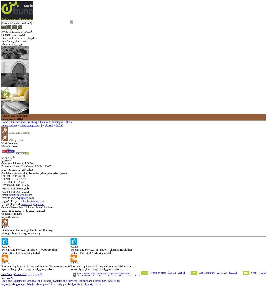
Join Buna (6, 274)
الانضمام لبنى (35, 274)
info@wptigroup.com (20, 194)
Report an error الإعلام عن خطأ (167, 272)
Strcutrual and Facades (39, 280)
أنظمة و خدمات (43, 284)
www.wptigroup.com (22, 197)
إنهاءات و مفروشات (22, 284)
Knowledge (114, 280)
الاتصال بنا (7, 277)
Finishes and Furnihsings (92, 280)
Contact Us (20, 274)
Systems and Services (65, 280)
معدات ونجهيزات (92, 284)
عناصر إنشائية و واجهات (67, 284)
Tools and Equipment (13, 280)
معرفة (5, 284)
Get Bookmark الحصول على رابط (218, 272)
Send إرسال (258, 272)
